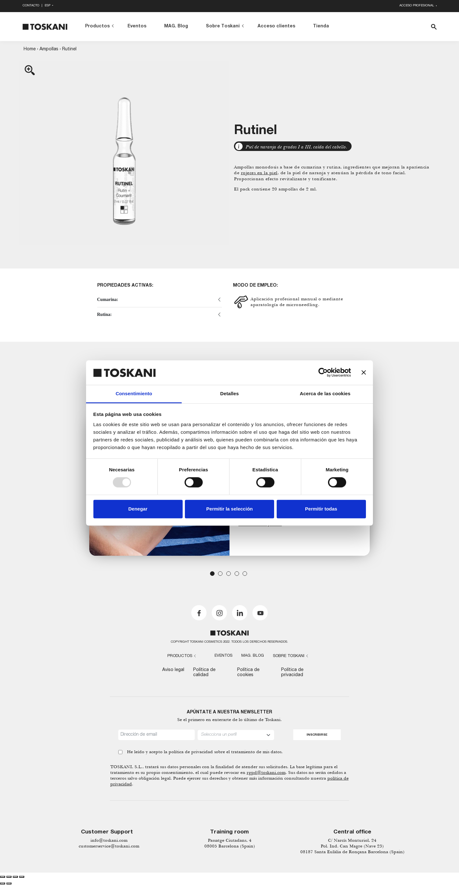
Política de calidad (204, 672)
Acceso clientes (276, 26)
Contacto (31, 5)
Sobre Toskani (223, 26)
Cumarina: (107, 299)
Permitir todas (321, 508)
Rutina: (104, 314)
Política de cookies (248, 672)
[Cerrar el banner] (363, 372)
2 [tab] (220, 573)
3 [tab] (228, 573)
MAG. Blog (176, 26)
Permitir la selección (229, 508)
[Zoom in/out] (21, 877)
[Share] (8, 877)
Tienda (321, 26)
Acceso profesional (417, 5)
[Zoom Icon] (124, 153)
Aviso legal (173, 670)
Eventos (136, 26)
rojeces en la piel (259, 172)
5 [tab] (245, 573)
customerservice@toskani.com (109, 846)
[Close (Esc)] (2, 877)
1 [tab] (212, 573)
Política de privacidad (292, 672)
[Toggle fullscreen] (15, 877)
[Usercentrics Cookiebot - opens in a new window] (323, 372)
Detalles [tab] (229, 393)
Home (30, 49)
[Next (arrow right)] (8, 883)
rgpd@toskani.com (266, 772)
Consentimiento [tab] (134, 393)
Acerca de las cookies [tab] (325, 393)
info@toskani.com (109, 840)
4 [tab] (237, 573)
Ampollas (49, 49)
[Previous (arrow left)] (2, 883)
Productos (97, 26)
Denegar (137, 508)
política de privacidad (191, 751)
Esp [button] (48, 5)
